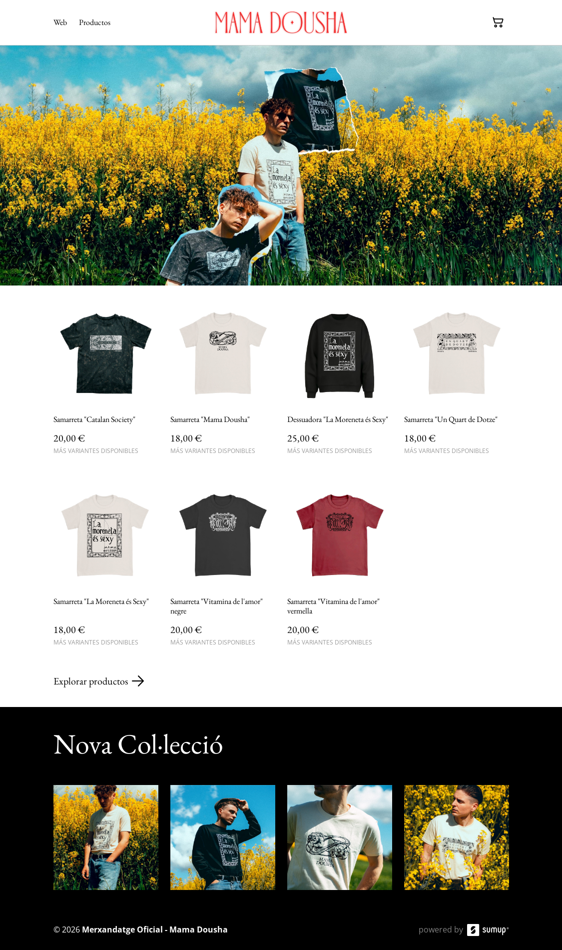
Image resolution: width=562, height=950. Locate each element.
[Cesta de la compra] (498, 23)
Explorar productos (98, 681)
